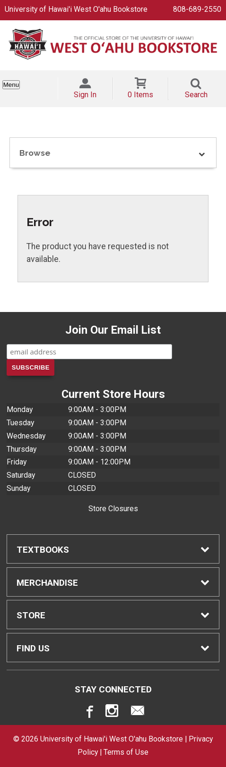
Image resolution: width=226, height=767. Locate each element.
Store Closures (113, 508)
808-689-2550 (197, 9)
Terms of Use (126, 752)
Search (196, 94)
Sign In (85, 94)
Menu (11, 84)
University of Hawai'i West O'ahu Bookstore (76, 9)
